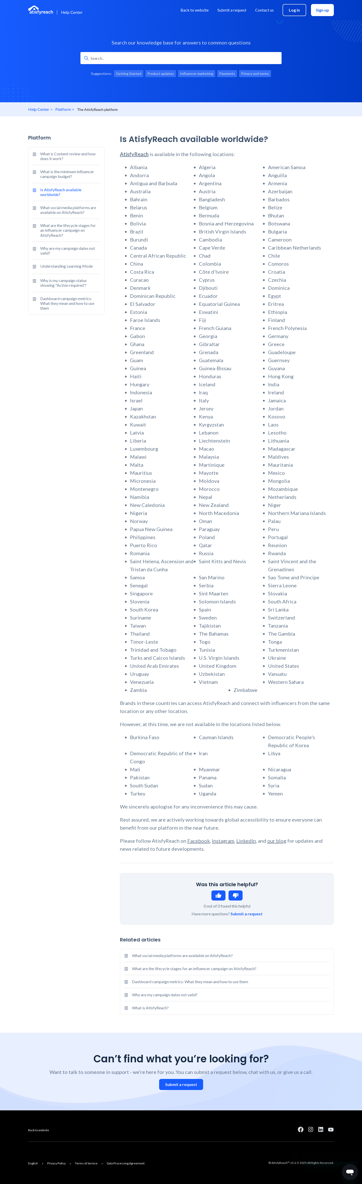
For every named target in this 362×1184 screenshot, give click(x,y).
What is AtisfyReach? (150, 1007)
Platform (63, 109)
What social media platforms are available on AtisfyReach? (64, 210)
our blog (276, 841)
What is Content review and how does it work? (64, 156)
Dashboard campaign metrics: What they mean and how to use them (63, 303)
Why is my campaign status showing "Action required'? (59, 283)
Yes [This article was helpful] (218, 895)
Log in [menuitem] (294, 10)
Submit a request (246, 913)
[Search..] (181, 58)
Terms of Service (86, 1163)
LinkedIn (246, 841)
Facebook (198, 841)
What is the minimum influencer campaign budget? (63, 174)
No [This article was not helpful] (236, 895)
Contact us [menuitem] (264, 10)
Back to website (38, 1130)
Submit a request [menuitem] (231, 10)
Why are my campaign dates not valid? (63, 250)
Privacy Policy (56, 1163)
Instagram (223, 841)
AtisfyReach (134, 154)
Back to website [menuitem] (194, 10)
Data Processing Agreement (126, 1163)
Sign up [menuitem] (322, 10)
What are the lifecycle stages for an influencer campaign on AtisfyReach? (64, 230)
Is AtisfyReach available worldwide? (56, 192)
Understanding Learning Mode (62, 267)
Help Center (38, 109)
